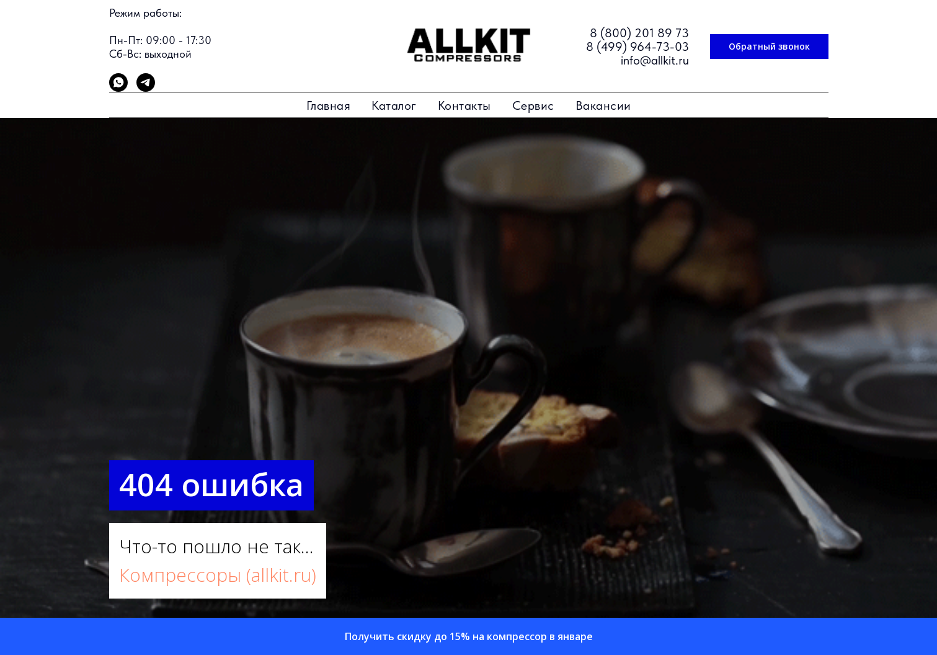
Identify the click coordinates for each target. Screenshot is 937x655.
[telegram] (145, 88)
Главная (328, 105)
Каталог (394, 105)
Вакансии (603, 105)
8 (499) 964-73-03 (637, 46)
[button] (769, 46)
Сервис (533, 105)
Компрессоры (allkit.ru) (217, 574)
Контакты (464, 105)
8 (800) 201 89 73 (639, 32)
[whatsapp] (118, 88)
